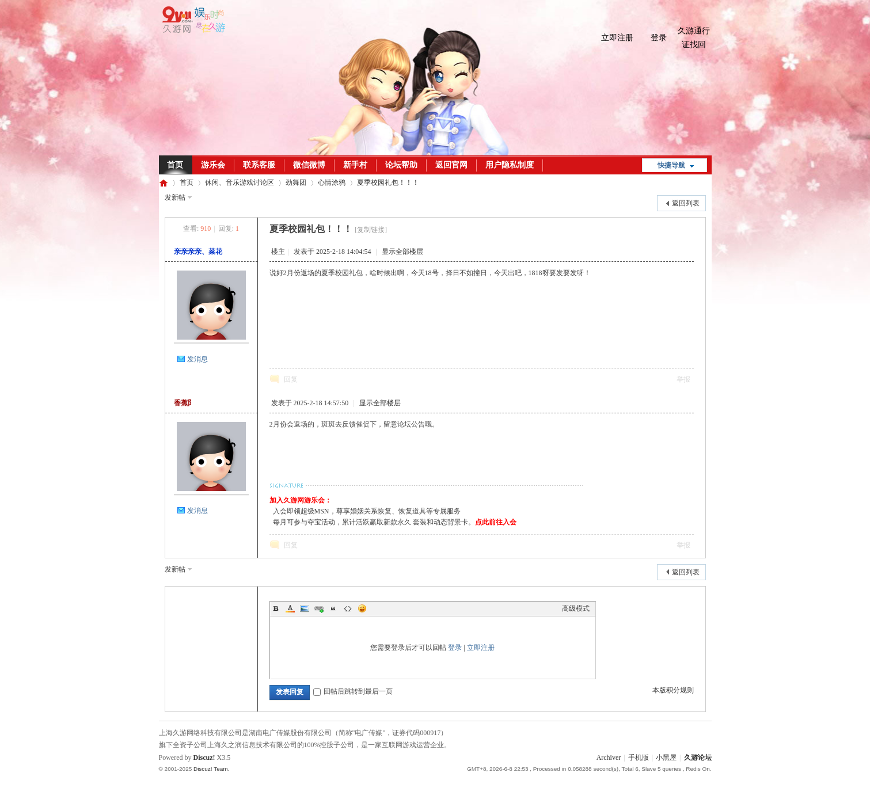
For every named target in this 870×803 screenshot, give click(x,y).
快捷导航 (671, 165)
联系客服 (259, 165)
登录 (659, 37)
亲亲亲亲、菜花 (198, 252)
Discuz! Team (210, 769)
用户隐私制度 (509, 165)
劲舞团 (296, 182)
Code (348, 608)
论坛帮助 (401, 165)
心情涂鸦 (331, 182)
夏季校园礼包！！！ (388, 182)
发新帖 (175, 197)
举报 (683, 379)
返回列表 (686, 203)
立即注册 (617, 37)
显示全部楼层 (402, 252)
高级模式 (576, 608)
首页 (175, 165)
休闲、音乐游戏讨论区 (239, 182)
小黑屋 (666, 757)
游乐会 (213, 165)
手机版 (638, 757)
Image (304, 608)
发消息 (197, 359)
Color (290, 608)
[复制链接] (371, 230)
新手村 (355, 165)
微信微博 (309, 165)
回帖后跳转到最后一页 (353, 691)
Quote (333, 608)
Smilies (362, 608)
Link (319, 608)
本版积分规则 (673, 690)
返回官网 (451, 165)
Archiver (609, 757)
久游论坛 (163, 182)
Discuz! (204, 757)
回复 (291, 379)
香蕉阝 (184, 403)
